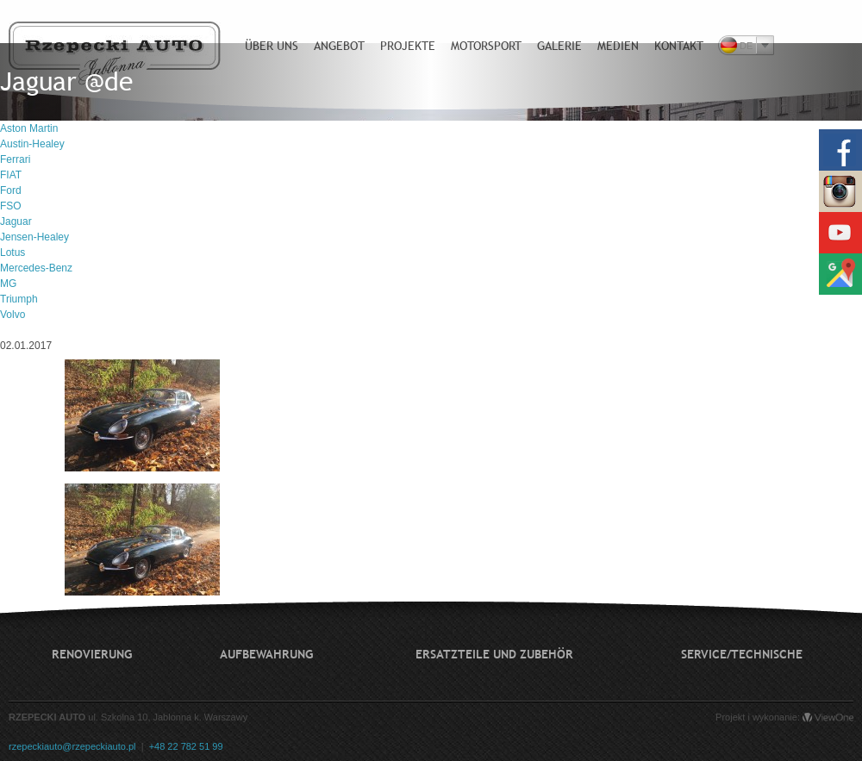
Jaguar (16, 221)
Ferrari (15, 159)
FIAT (11, 175)
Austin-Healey (32, 144)
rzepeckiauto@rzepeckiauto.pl (72, 746)
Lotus (12, 252)
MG (8, 284)
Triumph (19, 299)
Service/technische (742, 654)
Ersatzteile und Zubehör (494, 654)
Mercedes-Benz (36, 268)
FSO (11, 206)
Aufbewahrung (266, 654)
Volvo (12, 315)
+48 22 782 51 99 (186, 746)
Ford (11, 190)
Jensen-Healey (34, 237)
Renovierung (92, 654)
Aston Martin (29, 128)
